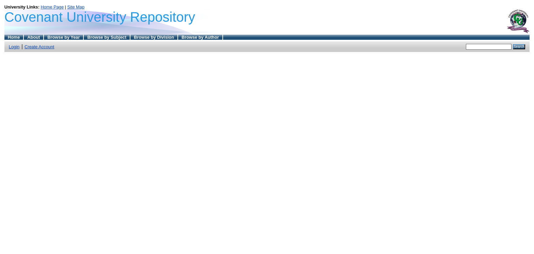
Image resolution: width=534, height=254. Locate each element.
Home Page (52, 7)
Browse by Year (63, 37)
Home (14, 37)
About (33, 37)
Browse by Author (200, 37)
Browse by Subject (106, 37)
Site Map (76, 7)
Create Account (39, 46)
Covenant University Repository (99, 17)
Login (14, 46)
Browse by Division (154, 37)
